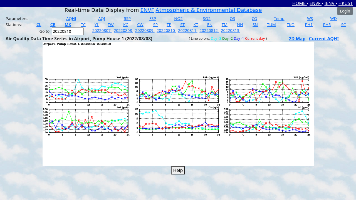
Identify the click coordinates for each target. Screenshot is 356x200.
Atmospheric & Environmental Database (208, 10)
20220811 (187, 30)
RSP (127, 18)
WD (333, 18)
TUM (271, 24)
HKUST (345, 3)
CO (254, 18)
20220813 (230, 30)
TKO (291, 24)
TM (225, 24)
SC (343, 24)
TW (110, 24)
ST (182, 24)
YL (97, 24)
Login (345, 11)
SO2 (207, 18)
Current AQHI (324, 39)
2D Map (297, 39)
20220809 (145, 30)
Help (178, 170)
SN (255, 24)
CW (140, 24)
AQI (101, 18)
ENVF (316, 3)
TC (83, 24)
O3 (232, 18)
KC (125, 24)
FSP (152, 18)
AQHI (71, 18)
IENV (329, 3)
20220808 (123, 30)
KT (196, 24)
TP (169, 24)
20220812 (209, 30)
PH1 (309, 24)
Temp (279, 18)
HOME (299, 3)
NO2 (178, 18)
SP (155, 24)
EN (209, 24)
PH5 (327, 24)
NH (240, 24)
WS (310, 18)
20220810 (166, 30)
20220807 (102, 30)
